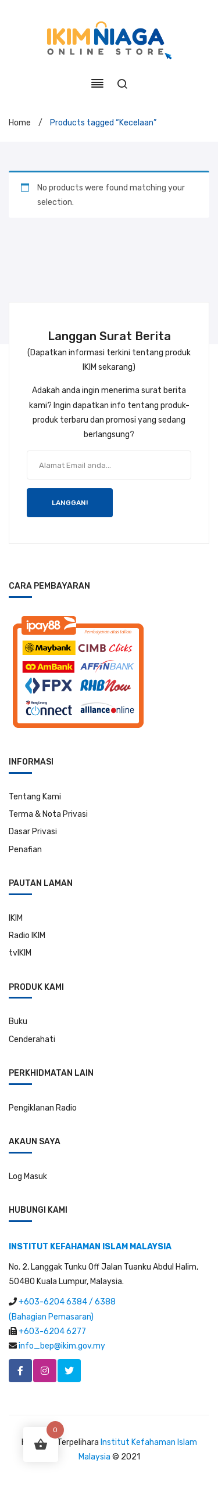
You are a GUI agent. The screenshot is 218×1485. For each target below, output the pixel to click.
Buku (18, 1021)
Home (20, 123)
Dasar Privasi (33, 832)
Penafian (25, 850)
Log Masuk (28, 1176)
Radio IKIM (27, 935)
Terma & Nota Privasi (48, 814)
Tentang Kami (35, 797)
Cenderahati (32, 1039)
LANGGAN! (70, 503)
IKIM (16, 918)
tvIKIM (20, 953)
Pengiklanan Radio (43, 1108)
